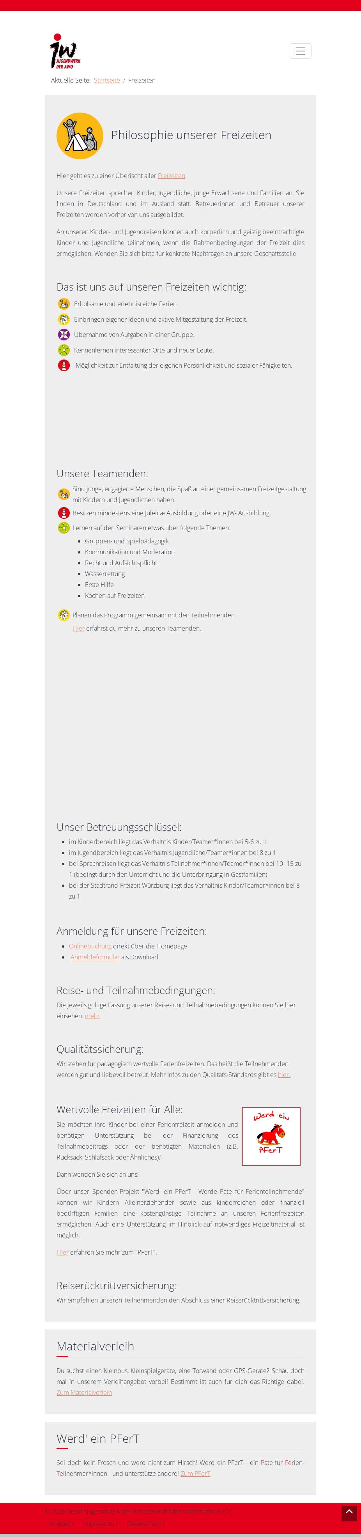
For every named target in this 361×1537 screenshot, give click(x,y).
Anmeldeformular (95, 957)
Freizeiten (171, 175)
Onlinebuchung (90, 946)
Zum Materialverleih (84, 1392)
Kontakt (60, 1523)
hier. (284, 1074)
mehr (92, 1016)
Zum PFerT (195, 1473)
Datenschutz (144, 1523)
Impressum (98, 1523)
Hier (79, 628)
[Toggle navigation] (300, 51)
